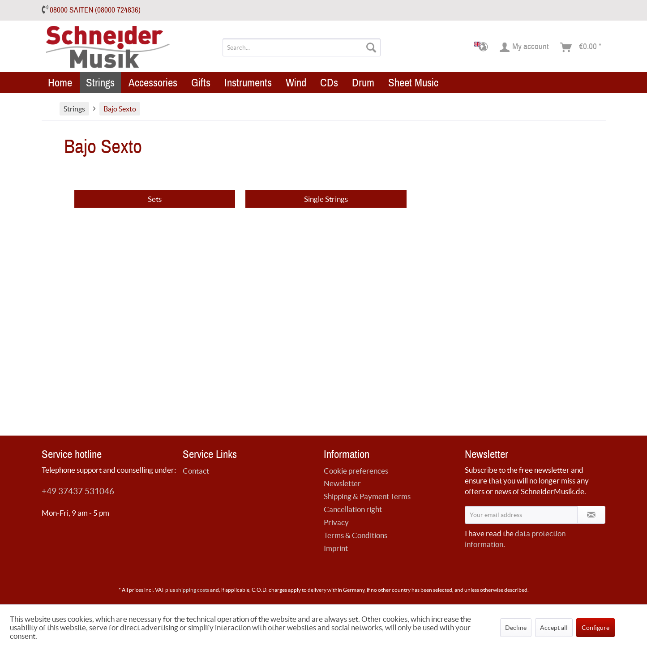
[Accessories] (153, 82)
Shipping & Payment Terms (367, 496)
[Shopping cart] (581, 47)
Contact (196, 470)
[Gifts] (201, 82)
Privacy (336, 522)
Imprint (336, 548)
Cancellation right (353, 509)
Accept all (554, 627)
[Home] (60, 82)
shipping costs (192, 590)
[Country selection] (484, 47)
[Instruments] (248, 82)
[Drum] (363, 82)
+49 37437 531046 (78, 491)
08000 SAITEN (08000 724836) (95, 10)
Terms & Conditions (355, 535)
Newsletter (342, 483)
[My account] (524, 47)
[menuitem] (302, 47)
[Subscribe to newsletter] (591, 515)
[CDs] (329, 82)
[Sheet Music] (413, 82)
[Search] (371, 47)
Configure (595, 627)
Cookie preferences (356, 470)
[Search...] (302, 47)
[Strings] (100, 82)
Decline (516, 627)
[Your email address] (521, 515)
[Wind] (296, 82)
